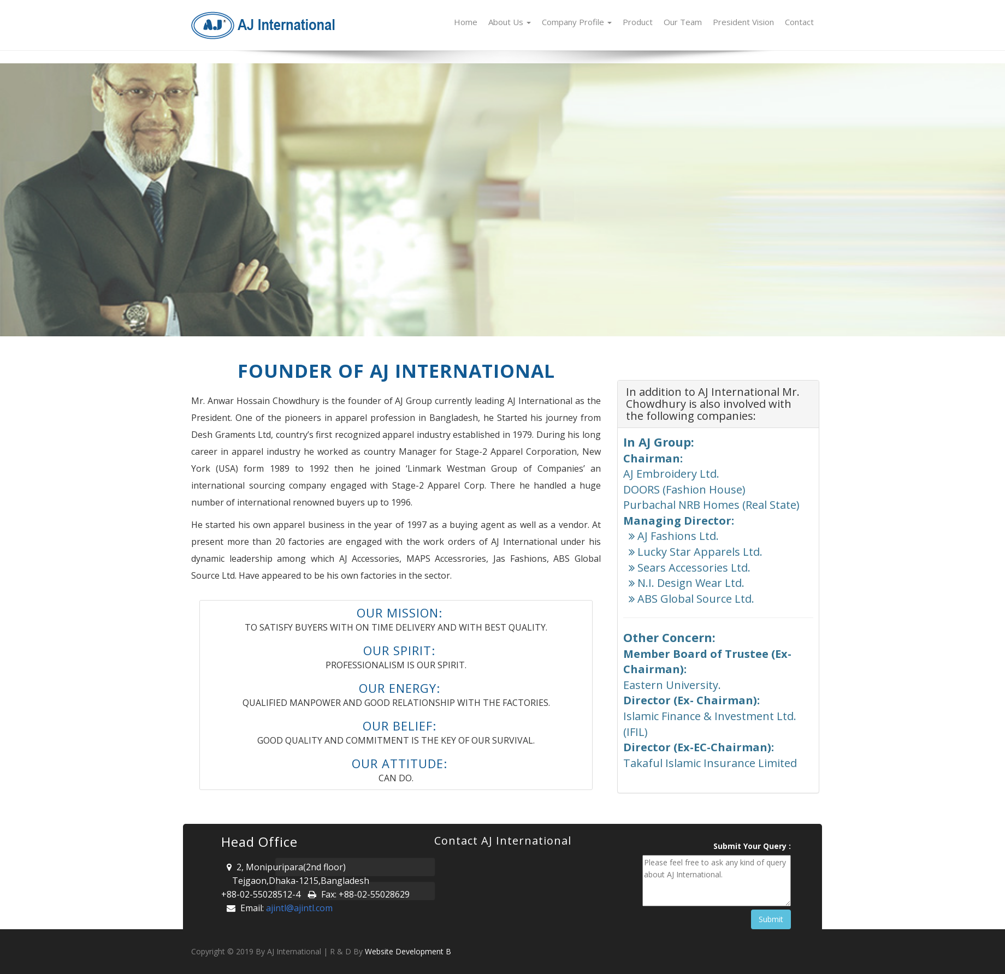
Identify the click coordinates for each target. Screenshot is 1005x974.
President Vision (743, 21)
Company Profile (577, 21)
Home (465, 21)
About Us (509, 21)
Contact (799, 21)
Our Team (683, 21)
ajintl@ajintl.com (299, 908)
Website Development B (408, 951)
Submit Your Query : (752, 846)
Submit (771, 919)
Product (638, 21)
